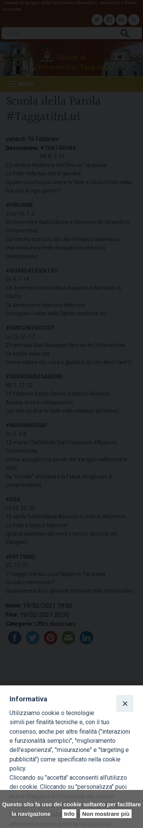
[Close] (124, 703)
